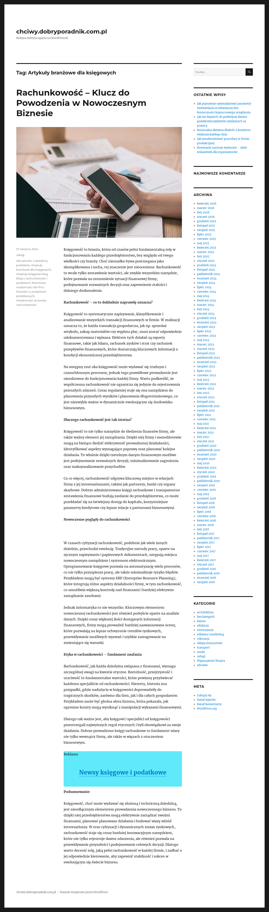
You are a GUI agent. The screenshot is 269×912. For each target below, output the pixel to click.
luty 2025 (203, 256)
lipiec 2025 (204, 234)
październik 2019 (208, 481)
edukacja (203, 625)
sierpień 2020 (206, 459)
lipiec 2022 (204, 371)
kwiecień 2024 (206, 300)
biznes (201, 621)
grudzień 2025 (206, 221)
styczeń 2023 (205, 349)
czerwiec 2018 (206, 516)
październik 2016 (208, 573)
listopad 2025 (206, 225)
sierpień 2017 (206, 542)
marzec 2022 (205, 388)
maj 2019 (203, 494)
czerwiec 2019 (206, 490)
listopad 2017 (206, 534)
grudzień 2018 (206, 498)
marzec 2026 (205, 208)
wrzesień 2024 (206, 278)
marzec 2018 (205, 525)
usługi (20, 255)
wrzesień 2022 (206, 362)
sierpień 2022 (206, 366)
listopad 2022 (206, 353)
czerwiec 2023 (206, 335)
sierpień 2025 (206, 230)
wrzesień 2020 (206, 454)
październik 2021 (208, 406)
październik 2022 (208, 357)
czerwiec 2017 (206, 551)
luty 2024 (203, 309)
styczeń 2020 (206, 472)
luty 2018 (203, 529)
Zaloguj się (204, 695)
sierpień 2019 (206, 485)
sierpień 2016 (206, 582)
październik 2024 (208, 274)
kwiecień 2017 (206, 560)
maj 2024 (203, 296)
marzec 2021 (205, 432)
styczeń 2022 (206, 397)
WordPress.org (207, 708)
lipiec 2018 (204, 512)
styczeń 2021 (205, 441)
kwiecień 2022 (206, 384)
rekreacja (203, 639)
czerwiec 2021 (206, 419)
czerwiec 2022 (206, 375)
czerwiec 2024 (206, 291)
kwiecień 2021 (206, 428)
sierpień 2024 (206, 283)
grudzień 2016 (206, 569)
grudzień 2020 (206, 446)
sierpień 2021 (206, 410)
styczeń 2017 (205, 564)
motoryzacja (205, 630)
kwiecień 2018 (206, 520)
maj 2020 (203, 463)
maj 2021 (203, 424)
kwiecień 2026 (206, 203)
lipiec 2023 (204, 331)
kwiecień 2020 (206, 468)
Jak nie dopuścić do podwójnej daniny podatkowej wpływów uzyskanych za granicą (222, 121)
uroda (201, 652)
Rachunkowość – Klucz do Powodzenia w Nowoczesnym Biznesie (81, 102)
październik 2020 (208, 450)
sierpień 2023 (206, 327)
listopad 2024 (206, 269)
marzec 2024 (205, 305)
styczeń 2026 (206, 217)
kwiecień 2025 (206, 247)
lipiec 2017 (204, 547)
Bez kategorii (205, 617)
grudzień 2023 (206, 318)
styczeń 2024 (206, 313)
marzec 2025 (205, 252)
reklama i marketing (210, 634)
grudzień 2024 (206, 265)
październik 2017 (208, 538)
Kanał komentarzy (209, 704)
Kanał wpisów (206, 700)
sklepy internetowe (210, 643)
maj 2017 (203, 556)
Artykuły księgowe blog (32, 274)
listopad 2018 (206, 503)
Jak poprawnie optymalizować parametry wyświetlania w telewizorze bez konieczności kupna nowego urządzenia (224, 108)
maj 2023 (203, 340)
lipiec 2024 (204, 287)
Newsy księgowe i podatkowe (122, 772)
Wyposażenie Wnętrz (211, 661)
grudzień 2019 (206, 476)
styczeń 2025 (206, 261)
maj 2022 (203, 379)
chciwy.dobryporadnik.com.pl (61, 31)
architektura (205, 612)
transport (203, 647)
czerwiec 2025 (206, 239)
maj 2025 (203, 243)
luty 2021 (203, 437)
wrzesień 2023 (206, 322)
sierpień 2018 (206, 507)
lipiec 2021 (204, 415)
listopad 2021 (206, 401)
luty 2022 (203, 393)
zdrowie (202, 665)
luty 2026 (203, 212)
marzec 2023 (205, 344)
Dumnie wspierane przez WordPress (84, 892)
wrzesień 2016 (206, 578)
